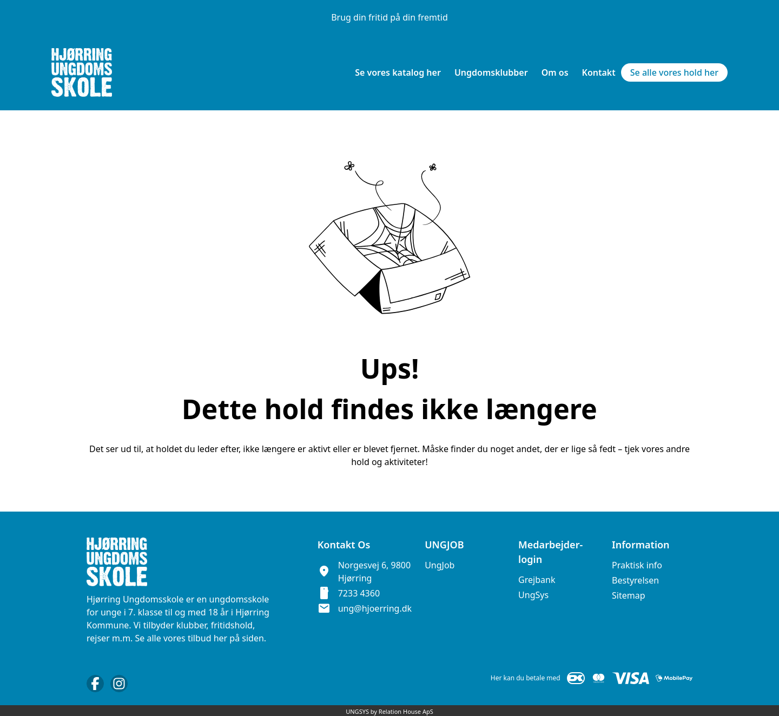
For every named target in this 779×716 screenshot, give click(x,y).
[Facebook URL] (95, 683)
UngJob (439, 565)
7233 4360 (359, 593)
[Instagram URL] (119, 683)
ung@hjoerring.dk (375, 608)
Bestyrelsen (635, 580)
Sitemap (628, 595)
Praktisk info (637, 565)
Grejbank (536, 580)
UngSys (533, 595)
